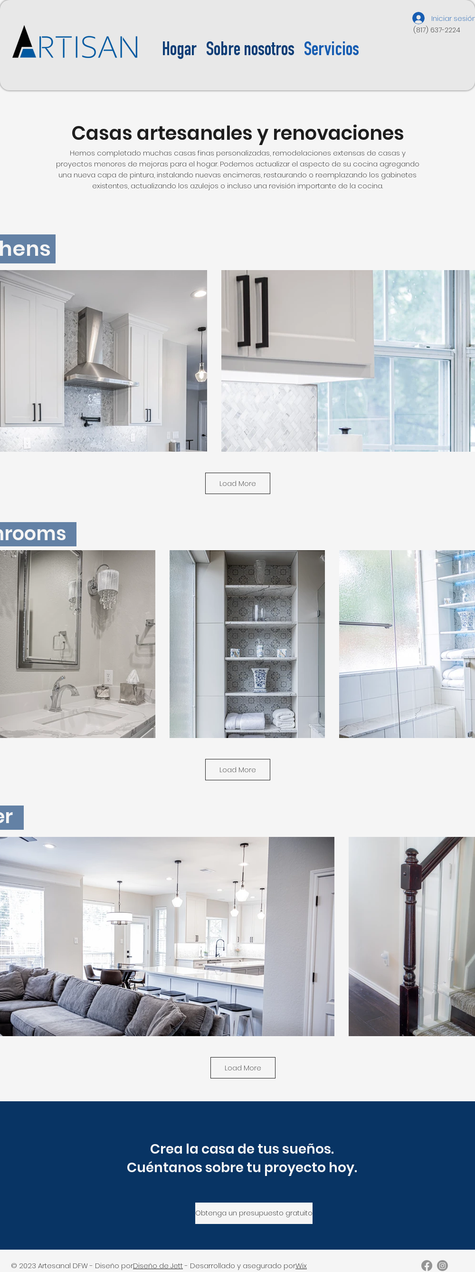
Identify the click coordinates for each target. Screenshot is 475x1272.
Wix (301, 1266)
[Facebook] (426, 1265)
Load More (237, 483)
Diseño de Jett (158, 1266)
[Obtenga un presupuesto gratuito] (254, 1213)
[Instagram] (442, 1265)
